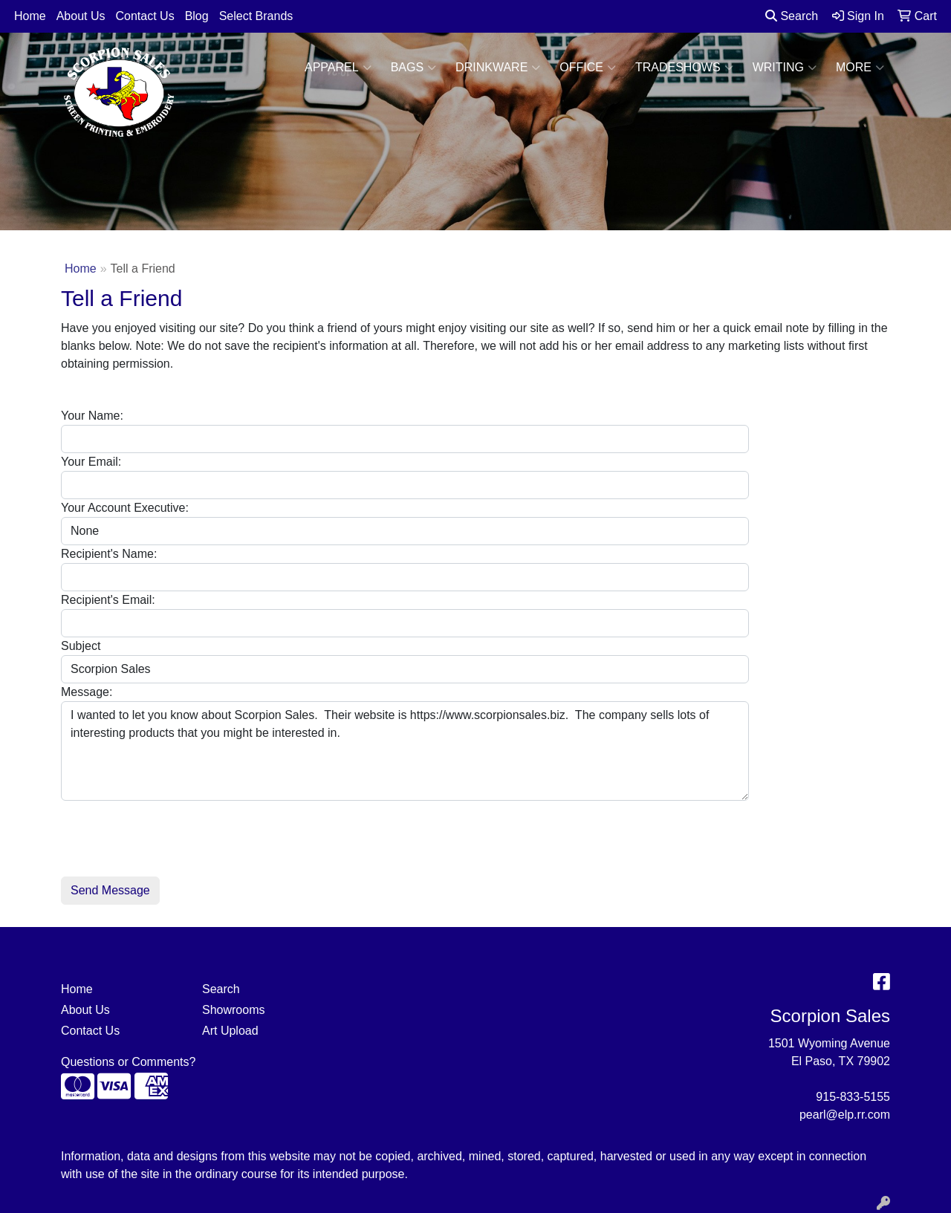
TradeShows (684, 68)
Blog (197, 16)
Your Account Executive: (125, 507)
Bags (413, 68)
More (860, 68)
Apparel (338, 68)
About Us (81, 16)
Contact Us (145, 16)
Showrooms (233, 1010)
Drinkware (497, 68)
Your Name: (92, 415)
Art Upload (230, 1030)
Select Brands (256, 16)
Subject (80, 646)
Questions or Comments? (128, 1062)
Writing (785, 68)
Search (791, 16)
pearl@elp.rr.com (844, 1114)
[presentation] (174, 830)
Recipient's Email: (108, 600)
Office (587, 68)
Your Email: (91, 461)
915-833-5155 (853, 1096)
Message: (86, 692)
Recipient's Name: (109, 553)
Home (30, 16)
